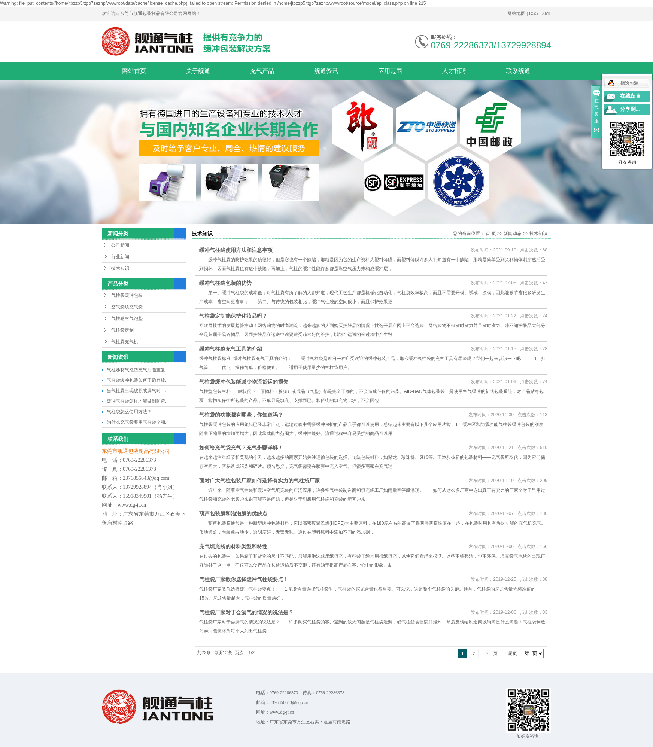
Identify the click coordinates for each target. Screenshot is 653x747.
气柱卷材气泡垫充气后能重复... (138, 369)
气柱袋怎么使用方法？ (129, 411)
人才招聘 (454, 71)
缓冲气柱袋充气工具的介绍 (230, 349)
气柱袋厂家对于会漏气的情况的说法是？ (246, 612)
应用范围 (390, 71)
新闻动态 (513, 233)
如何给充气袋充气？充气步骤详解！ (241, 448)
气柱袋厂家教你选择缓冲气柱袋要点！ (243, 579)
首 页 (491, 233)
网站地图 (516, 13)
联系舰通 (518, 71)
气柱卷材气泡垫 (127, 318)
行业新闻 (120, 256)
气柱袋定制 (122, 330)
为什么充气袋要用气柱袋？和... (138, 422)
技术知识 (120, 268)
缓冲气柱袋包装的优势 (225, 283)
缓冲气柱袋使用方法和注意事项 (236, 250)
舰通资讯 (326, 71)
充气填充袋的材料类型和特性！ (236, 546)
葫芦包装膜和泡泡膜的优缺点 (233, 513)
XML (546, 13)
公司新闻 (120, 245)
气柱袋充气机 (124, 341)
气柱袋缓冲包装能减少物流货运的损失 (243, 382)
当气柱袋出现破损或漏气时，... (138, 390)
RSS (533, 13)
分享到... (630, 109)
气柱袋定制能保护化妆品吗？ (233, 316)
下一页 (491, 653)
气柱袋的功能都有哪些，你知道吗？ (241, 415)
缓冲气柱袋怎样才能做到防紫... (138, 401)
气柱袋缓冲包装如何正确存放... (138, 380)
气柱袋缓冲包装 (127, 295)
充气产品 (262, 71)
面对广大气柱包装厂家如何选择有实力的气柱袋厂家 (259, 481)
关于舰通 (198, 71)
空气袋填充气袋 (127, 307)
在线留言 (630, 96)
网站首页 (134, 71)
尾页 (512, 653)
